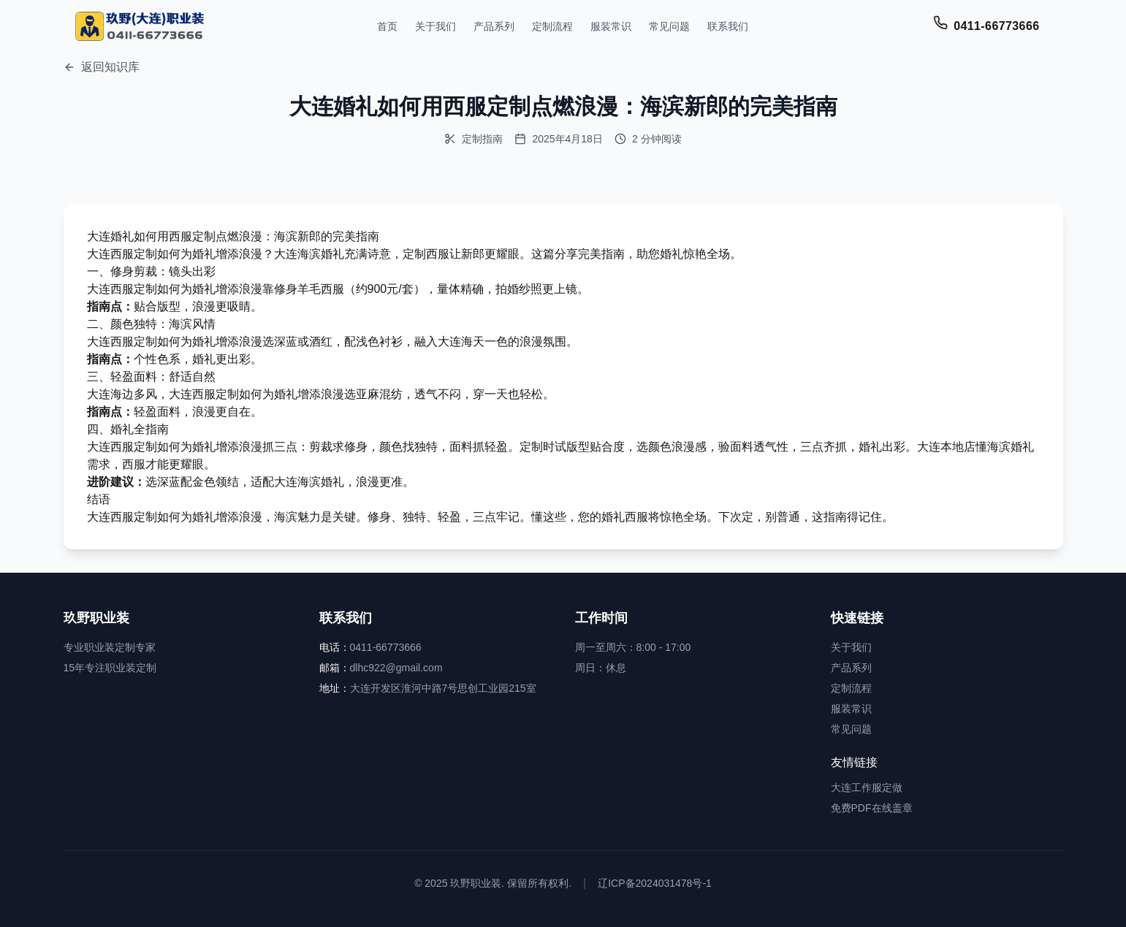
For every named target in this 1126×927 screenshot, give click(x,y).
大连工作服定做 (866, 787)
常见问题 (669, 26)
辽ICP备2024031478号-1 (655, 883)
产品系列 (493, 26)
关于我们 (435, 26)
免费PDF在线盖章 (872, 808)
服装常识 (610, 26)
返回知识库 (102, 67)
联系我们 (727, 26)
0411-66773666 (996, 26)
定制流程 (552, 26)
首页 (387, 26)
